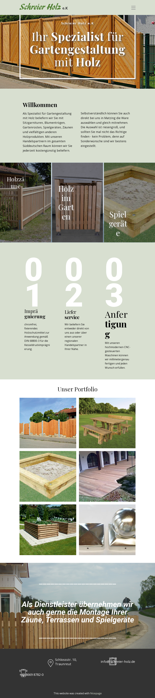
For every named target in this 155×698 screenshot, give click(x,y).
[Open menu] (133, 7)
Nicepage (96, 693)
